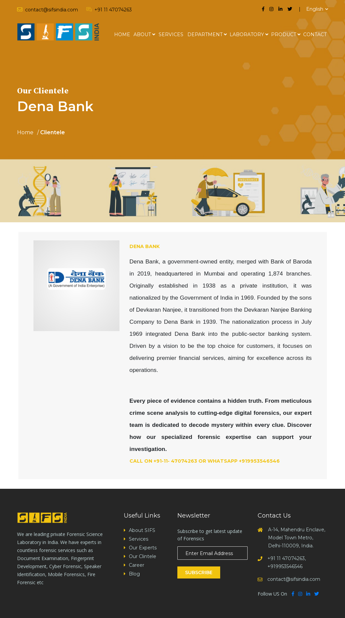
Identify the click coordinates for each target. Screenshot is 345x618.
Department (205, 34)
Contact (315, 34)
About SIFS (142, 530)
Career (136, 565)
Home (122, 34)
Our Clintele (142, 556)
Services (171, 34)
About (142, 34)
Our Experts (143, 547)
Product (283, 34)
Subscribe (198, 572)
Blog (134, 573)
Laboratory (247, 34)
